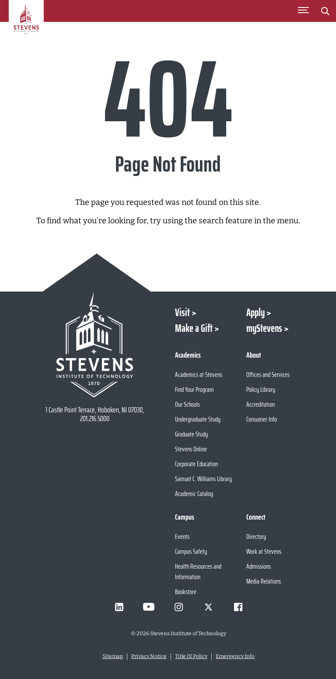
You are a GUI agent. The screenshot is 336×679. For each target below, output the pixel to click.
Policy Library (260, 389)
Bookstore (185, 591)
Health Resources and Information (198, 571)
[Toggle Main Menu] (303, 11)
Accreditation (260, 404)
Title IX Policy (191, 656)
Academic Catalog (194, 493)
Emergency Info (235, 656)
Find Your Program (194, 389)
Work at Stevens (263, 551)
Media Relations (263, 581)
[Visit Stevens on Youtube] (148, 606)
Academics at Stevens (198, 374)
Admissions (258, 566)
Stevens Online (191, 448)
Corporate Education (196, 463)
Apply (255, 312)
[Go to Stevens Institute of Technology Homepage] (94, 345)
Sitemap (112, 656)
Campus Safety (191, 551)
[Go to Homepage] (26, 23)
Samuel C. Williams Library (203, 478)
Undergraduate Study (197, 419)
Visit (182, 312)
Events (182, 536)
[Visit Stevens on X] (208, 606)
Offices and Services (268, 374)
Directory (256, 536)
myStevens (264, 328)
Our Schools (187, 404)
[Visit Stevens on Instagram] (178, 606)
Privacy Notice (149, 656)
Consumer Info (261, 419)
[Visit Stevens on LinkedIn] (119, 606)
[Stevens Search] (325, 11)
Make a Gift (194, 328)
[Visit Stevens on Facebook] (238, 606)
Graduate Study (191, 434)
